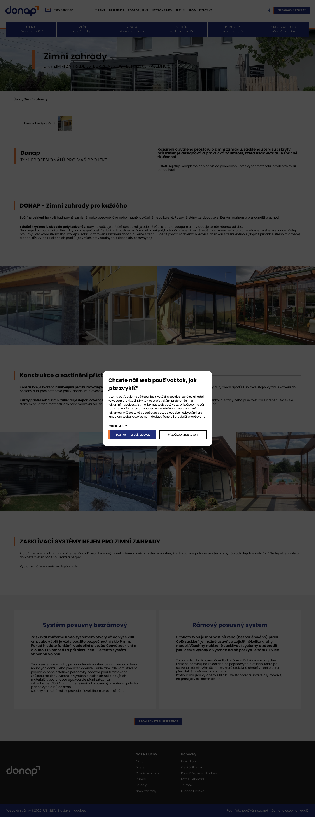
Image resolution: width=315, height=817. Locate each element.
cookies (174, 397)
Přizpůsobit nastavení (183, 434)
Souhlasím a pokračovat (133, 434)
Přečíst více (116, 426)
